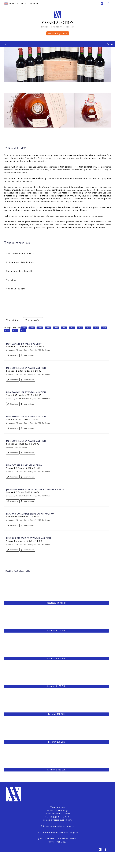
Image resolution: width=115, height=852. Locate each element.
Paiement (34, 3)
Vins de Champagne (15, 289)
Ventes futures (13, 320)
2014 (7, 330)
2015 (103, 328)
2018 (79, 328)
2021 (55, 328)
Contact (24, 3)
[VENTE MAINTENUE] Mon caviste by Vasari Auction (35, 489)
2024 (31, 328)
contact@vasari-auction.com (57, 819)
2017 (87, 328)
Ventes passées (33, 320)
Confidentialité (50, 832)
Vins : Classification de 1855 (20, 253)
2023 (39, 328)
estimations (25, 216)
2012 (23, 330)
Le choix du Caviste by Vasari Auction (28, 538)
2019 (71, 328)
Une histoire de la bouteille (19, 271)
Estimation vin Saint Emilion (20, 262)
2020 (63, 328)
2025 (23, 328)
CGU (39, 832)
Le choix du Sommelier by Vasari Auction (30, 513)
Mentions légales (69, 832)
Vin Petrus (11, 280)
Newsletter (14, 3)
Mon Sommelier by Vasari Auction (26, 368)
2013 (15, 330)
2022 (47, 328)
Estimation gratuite (57, 33)
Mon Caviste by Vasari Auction (24, 344)
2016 (95, 328)
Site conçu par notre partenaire (57, 826)
